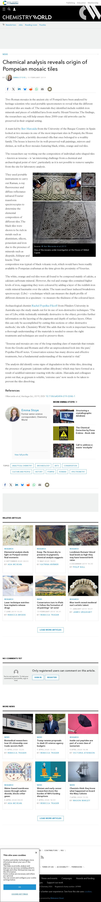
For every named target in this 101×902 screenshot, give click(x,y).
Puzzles (42, 25)
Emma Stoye (19, 77)
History (38, 472)
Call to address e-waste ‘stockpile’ (84, 446)
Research (8, 549)
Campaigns (67, 878)
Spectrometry (78, 472)
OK (19, 887)
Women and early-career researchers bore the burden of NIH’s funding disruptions (49, 792)
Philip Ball (79, 567)
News (5, 54)
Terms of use (48, 867)
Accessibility (62, 867)
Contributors (51, 850)
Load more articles (50, 630)
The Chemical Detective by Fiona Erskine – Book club (85, 430)
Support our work (55, 882)
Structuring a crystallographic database (84, 413)
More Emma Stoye (64, 402)
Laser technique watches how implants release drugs (16, 605)
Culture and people (21, 472)
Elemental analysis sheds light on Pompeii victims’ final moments (16, 555)
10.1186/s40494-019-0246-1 (60, 396)
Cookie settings (20, 894)
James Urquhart (82, 612)
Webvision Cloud (57, 898)
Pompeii (50, 472)
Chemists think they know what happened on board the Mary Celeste (82, 791)
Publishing (70, 3)
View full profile (21, 455)
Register (52, 677)
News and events (49, 878)
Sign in (38, 677)
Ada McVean (15, 564)
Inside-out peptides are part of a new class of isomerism (81, 743)
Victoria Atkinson (84, 753)
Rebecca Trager (50, 615)
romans (62, 472)
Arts (57, 466)
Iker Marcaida (29, 128)
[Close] (36, 853)
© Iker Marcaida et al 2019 (54, 246)
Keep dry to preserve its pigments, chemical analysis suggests (50, 555)
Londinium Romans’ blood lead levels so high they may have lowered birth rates (82, 556)
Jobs (21, 25)
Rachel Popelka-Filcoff (44, 305)
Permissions (77, 867)
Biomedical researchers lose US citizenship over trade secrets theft (16, 743)
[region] (19, 875)
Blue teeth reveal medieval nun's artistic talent (83, 603)
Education (81, 3)
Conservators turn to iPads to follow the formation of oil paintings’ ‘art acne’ (50, 605)
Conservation (70, 466)
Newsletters (11, 25)
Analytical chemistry (22, 466)
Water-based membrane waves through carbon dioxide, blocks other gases (16, 792)
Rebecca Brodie (17, 615)
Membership (93, 3)
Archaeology (43, 466)
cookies (88, 891)
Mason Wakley (81, 800)
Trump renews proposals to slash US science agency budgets (50, 743)
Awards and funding (85, 878)
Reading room (31, 25)
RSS (62, 850)
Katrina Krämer (50, 564)
